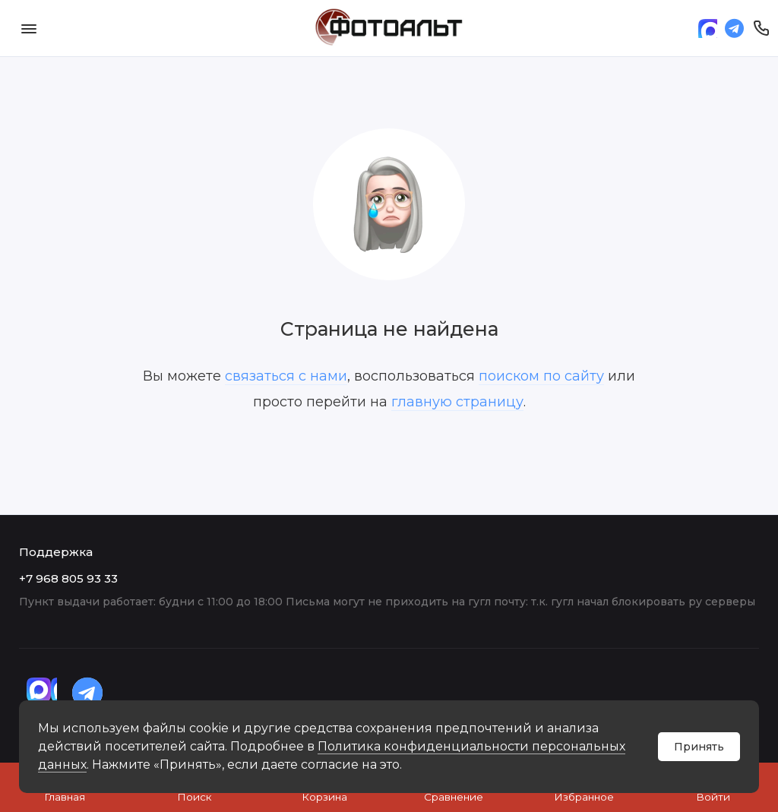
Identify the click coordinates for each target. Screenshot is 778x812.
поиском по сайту (541, 376)
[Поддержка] (761, 28)
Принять (699, 747)
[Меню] (28, 28)
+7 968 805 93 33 (68, 578)
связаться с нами (286, 376)
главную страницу (457, 401)
